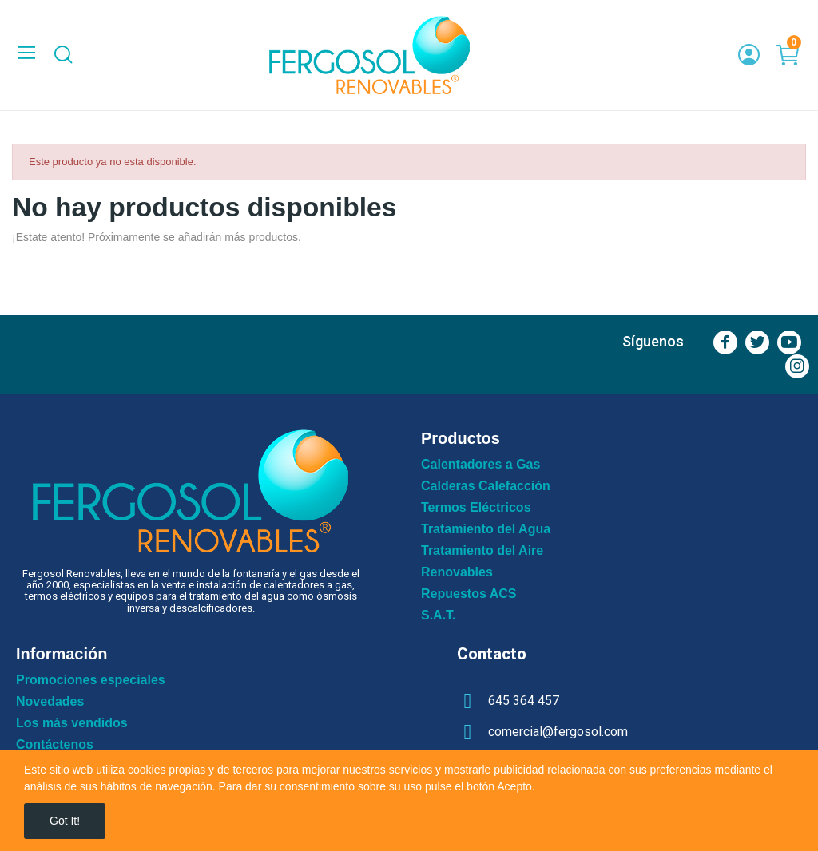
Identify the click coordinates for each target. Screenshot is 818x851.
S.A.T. (438, 615)
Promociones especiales (90, 680)
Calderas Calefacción (485, 486)
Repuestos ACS (468, 594)
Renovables (457, 572)
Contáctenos (54, 744)
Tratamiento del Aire (482, 550)
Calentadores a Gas (480, 464)
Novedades (50, 701)
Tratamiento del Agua (485, 529)
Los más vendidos (72, 723)
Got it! (65, 820)
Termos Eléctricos (476, 507)
